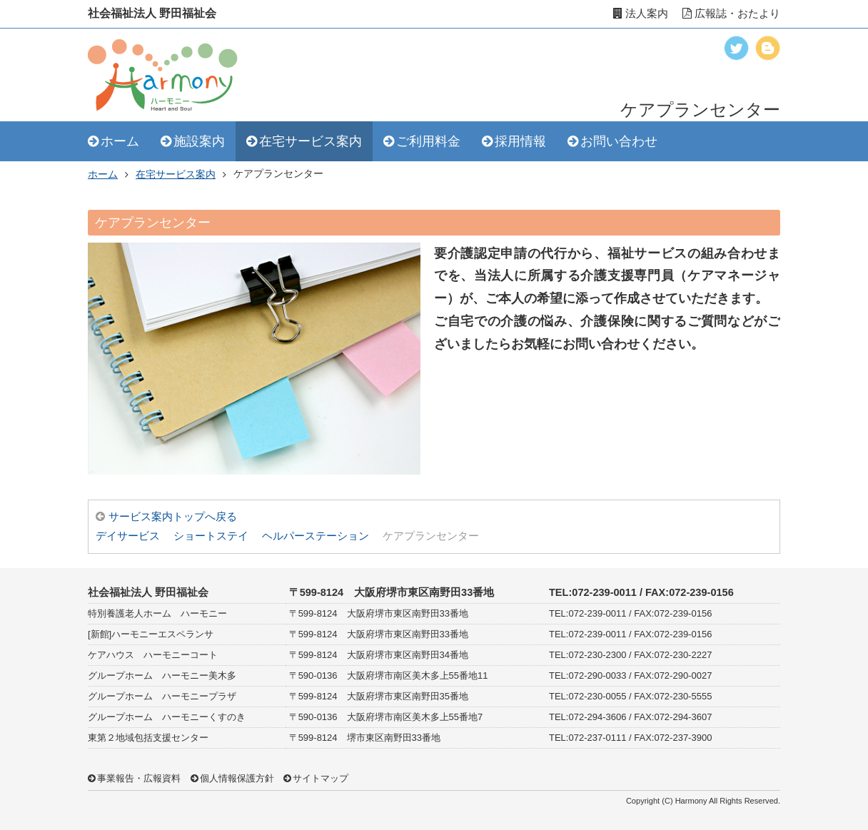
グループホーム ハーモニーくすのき (167, 717)
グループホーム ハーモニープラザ (162, 696)
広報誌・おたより (731, 13)
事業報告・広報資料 (139, 778)
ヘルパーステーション (315, 536)
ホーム (120, 141)
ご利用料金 (428, 141)
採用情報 (520, 141)
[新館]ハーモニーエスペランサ (150, 634)
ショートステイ (210, 536)
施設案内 (199, 141)
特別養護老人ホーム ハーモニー (157, 613)
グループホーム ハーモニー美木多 (162, 675)
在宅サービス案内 (310, 141)
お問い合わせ (618, 141)
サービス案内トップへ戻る (172, 516)
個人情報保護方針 (237, 778)
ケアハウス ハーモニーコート (153, 654)
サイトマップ (320, 778)
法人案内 (640, 13)
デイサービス (128, 536)
